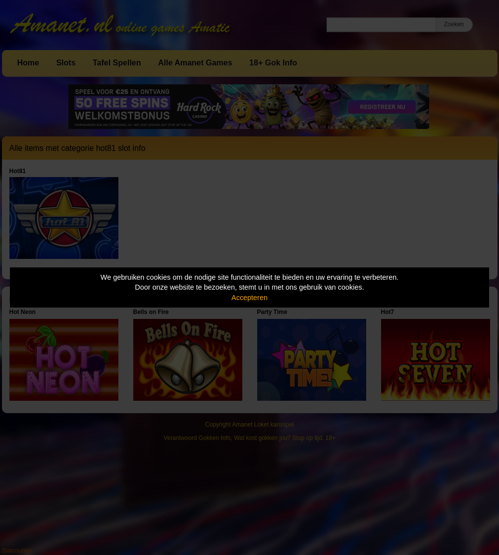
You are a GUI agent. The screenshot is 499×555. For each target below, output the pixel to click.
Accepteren (249, 298)
